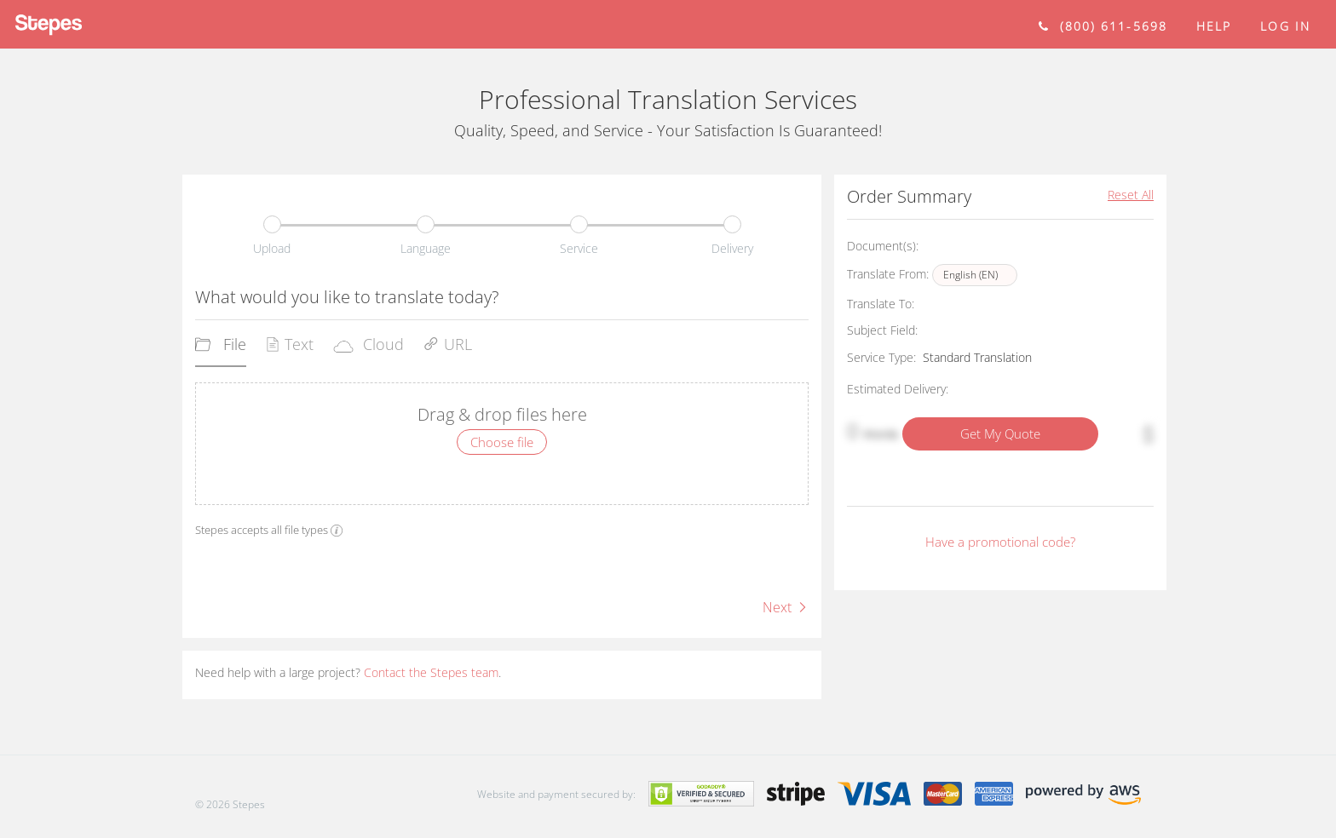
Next (786, 607)
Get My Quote (1000, 433)
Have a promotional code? (1000, 541)
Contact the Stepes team (431, 672)
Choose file (501, 442)
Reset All (1131, 195)
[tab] (220, 350)
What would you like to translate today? (346, 296)
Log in (1285, 26)
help (1213, 26)
